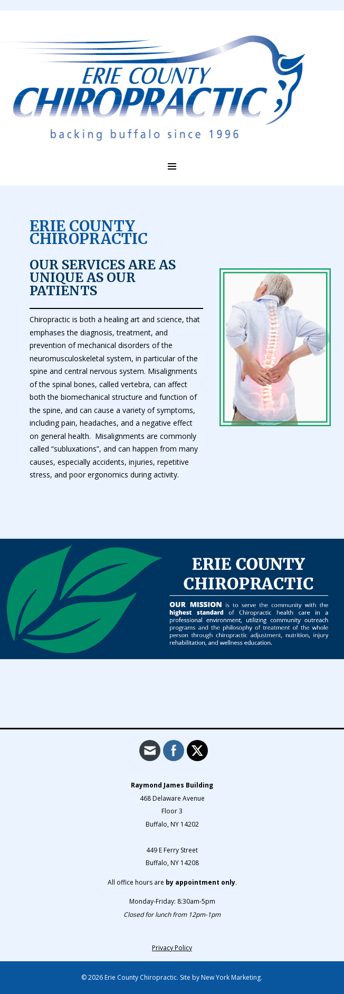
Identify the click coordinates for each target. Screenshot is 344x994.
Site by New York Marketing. (221, 977)
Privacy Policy (172, 947)
